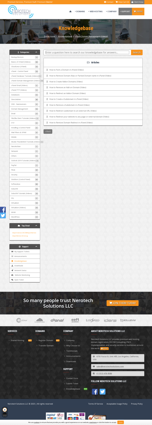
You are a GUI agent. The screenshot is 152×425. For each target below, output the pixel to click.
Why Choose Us (72, 345)
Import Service (17, 233)
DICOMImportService (29, 233)
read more (93, 422)
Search (137, 52)
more (104, 348)
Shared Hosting (16, 340)
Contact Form (71, 378)
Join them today (122, 303)
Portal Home (49, 36)
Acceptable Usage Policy (117, 404)
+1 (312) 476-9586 (102, 373)
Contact (108, 2)
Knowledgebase (65, 36)
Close (121, 422)
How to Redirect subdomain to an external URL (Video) (71, 111)
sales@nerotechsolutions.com (108, 366)
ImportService (17, 236)
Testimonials (71, 351)
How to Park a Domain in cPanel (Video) (65, 70)
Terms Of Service (95, 404)
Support (126, 11)
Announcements (72, 356)
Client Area (137, 2)
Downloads (70, 361)
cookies (36, 422)
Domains (80, 11)
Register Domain (45, 340)
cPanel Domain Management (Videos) (91, 36)
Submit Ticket (71, 383)
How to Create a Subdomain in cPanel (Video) (67, 99)
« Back (48, 131)
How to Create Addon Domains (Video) (64, 81)
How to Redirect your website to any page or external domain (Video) (77, 116)
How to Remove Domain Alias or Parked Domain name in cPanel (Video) (78, 75)
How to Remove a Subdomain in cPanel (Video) (68, 105)
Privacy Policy (137, 404)
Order (138, 11)
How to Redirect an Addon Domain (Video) (66, 93)
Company (112, 11)
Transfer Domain (45, 345)
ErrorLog (25, 236)
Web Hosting (96, 11)
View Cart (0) (122, 2)
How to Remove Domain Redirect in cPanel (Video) (69, 122)
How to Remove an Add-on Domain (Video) (66, 87)
